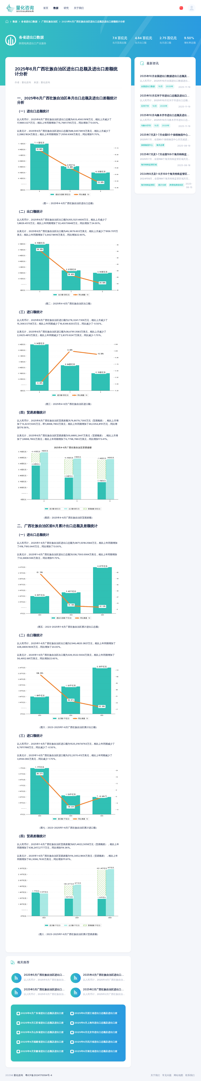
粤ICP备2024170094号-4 (38, 1075)
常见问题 (166, 1075)
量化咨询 (18, 1075)
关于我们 (155, 1075)
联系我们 (190, 1075)
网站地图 (178, 1075)
